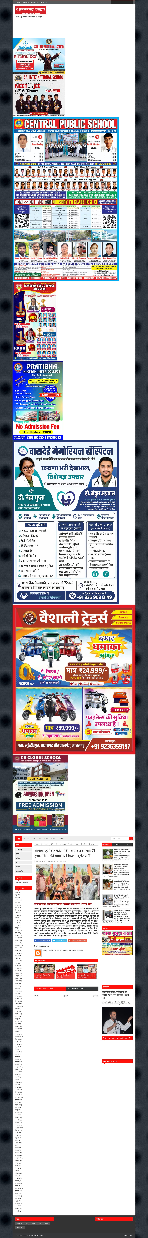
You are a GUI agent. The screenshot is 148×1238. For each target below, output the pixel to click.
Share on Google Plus (77, 940)
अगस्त (16, 920)
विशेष (53, 838)
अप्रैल (16, 900)
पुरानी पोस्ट (95, 995)
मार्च (16, 902)
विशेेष (18, 866)
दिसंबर (17, 910)
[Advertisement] (75, 21)
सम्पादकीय (61, 838)
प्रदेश (33, 838)
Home (18, 2)
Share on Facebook (42, 940)
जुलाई (16, 892)
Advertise (44, 2)
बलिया (46, 838)
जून (16, 895)
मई (16, 897)
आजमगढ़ (26, 838)
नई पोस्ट (36, 995)
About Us (26, 2)
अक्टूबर (17, 915)
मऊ (40, 838)
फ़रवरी (16, 905)
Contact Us (34, 2)
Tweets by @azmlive (21, 882)
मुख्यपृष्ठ (66, 995)
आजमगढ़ (19, 849)
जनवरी (17, 907)
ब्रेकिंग (64, 861)
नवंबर (16, 912)
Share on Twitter (59, 940)
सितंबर (17, 917)
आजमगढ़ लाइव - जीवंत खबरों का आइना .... (36, 1235)
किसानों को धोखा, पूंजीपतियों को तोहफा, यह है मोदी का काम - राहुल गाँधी (115, 995)
